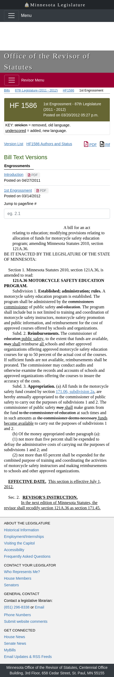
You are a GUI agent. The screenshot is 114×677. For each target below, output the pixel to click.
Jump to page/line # (20, 204)
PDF (90, 145)
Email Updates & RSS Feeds (28, 657)
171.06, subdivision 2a (75, 391)
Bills (7, 90)
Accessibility (14, 550)
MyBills (10, 650)
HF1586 (68, 90)
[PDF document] (33, 175)
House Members (17, 578)
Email (39, 607)
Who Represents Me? (22, 572)
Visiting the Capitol (19, 543)
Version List (13, 144)
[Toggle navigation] (11, 15)
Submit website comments (25, 621)
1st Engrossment (18, 190)
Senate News (15, 643)
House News (14, 637)
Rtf (105, 145)
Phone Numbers (17, 615)
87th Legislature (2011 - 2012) (36, 90)
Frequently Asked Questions (27, 556)
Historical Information (21, 530)
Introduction (13, 174)
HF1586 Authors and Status (49, 144)
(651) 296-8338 (16, 607)
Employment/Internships (24, 536)
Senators (11, 585)
